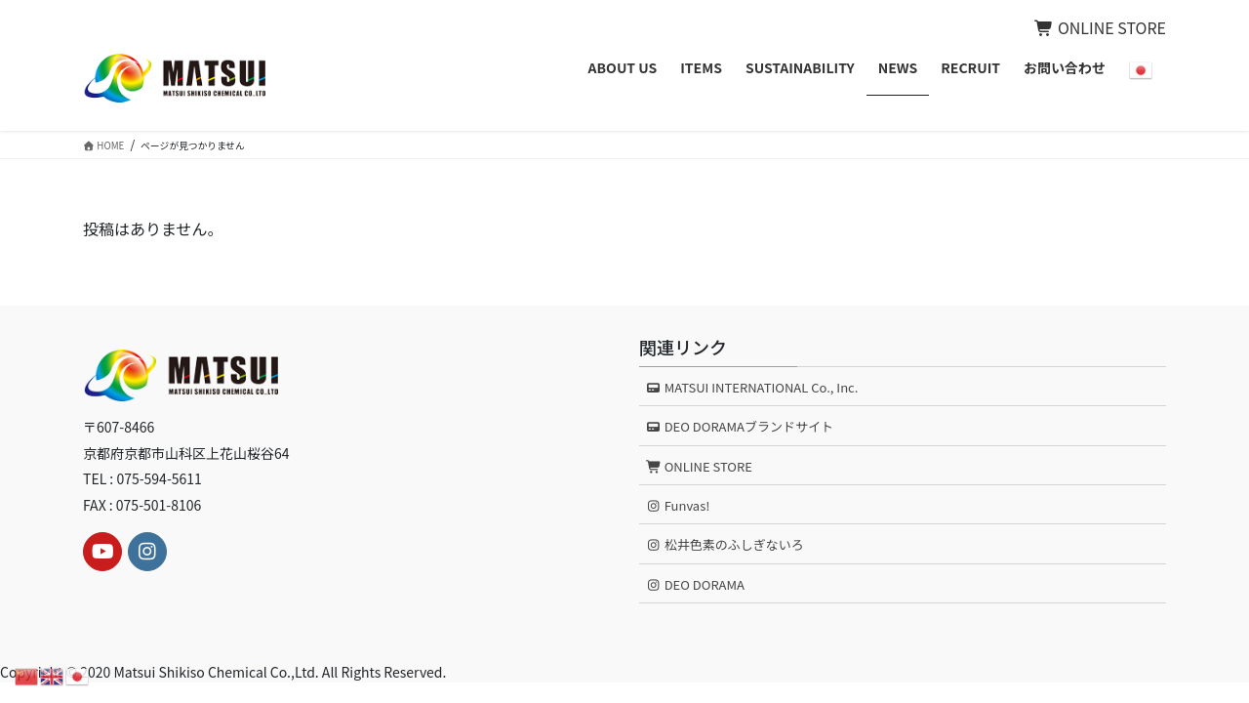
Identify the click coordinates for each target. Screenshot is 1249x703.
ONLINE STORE (1100, 27)
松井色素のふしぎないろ (725, 544)
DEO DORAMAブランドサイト (739, 426)
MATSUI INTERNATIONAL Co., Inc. (752, 387)
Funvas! (678, 505)
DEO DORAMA (695, 584)
